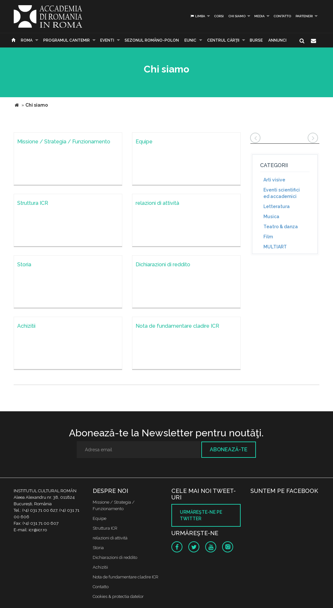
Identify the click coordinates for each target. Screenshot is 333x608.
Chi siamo (237, 16)
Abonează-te (228, 449)
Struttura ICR (105, 528)
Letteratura (276, 206)
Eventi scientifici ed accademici (281, 193)
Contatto (282, 16)
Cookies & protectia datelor (118, 596)
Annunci (277, 40)
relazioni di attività (110, 537)
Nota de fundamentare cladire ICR (125, 577)
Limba (197, 16)
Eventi (107, 40)
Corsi (219, 16)
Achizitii (100, 567)
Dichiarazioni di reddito (115, 557)
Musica (271, 216)
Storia (98, 547)
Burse (256, 40)
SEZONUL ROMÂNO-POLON (152, 40)
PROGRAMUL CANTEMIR (66, 40)
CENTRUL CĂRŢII (223, 40)
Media (259, 16)
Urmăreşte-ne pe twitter (201, 515)
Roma (27, 40)
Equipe (99, 518)
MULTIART (275, 246)
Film (268, 236)
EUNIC (190, 40)
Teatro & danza (280, 226)
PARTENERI (304, 16)
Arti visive (274, 179)
